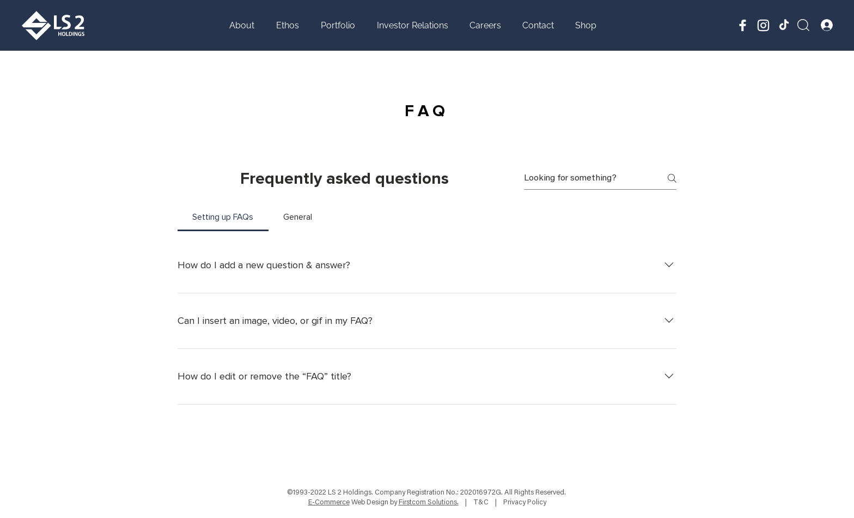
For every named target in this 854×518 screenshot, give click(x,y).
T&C (481, 502)
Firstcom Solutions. (429, 502)
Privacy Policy (524, 502)
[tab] (223, 217)
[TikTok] (784, 25)
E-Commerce (329, 502)
